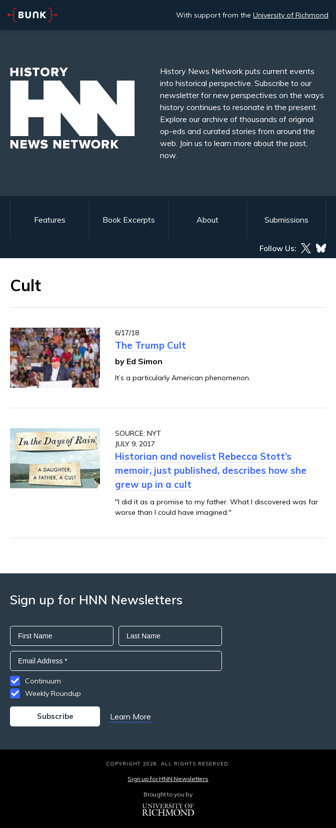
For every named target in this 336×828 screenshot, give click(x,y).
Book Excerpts (128, 220)
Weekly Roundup (53, 693)
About (207, 220)
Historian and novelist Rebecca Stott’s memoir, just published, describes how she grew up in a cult (210, 470)
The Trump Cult (150, 345)
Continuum (43, 680)
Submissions (286, 220)
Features (50, 220)
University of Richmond (290, 15)
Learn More (130, 716)
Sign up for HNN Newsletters (168, 778)
